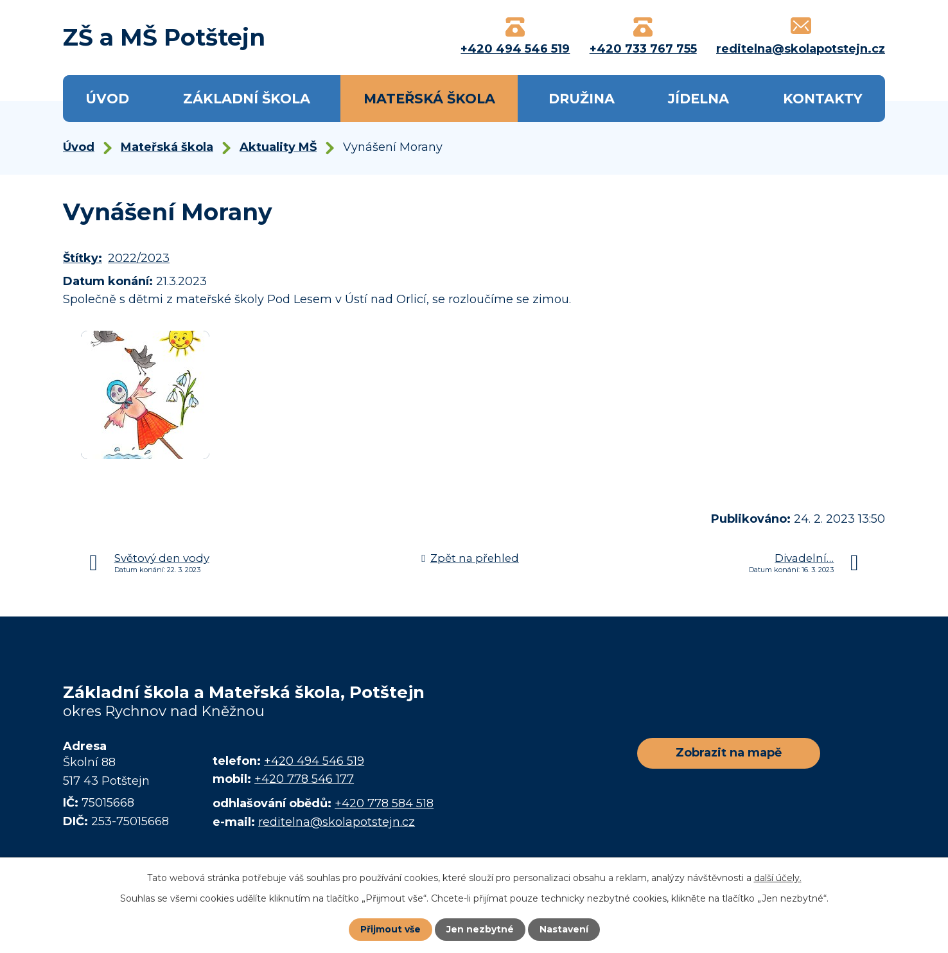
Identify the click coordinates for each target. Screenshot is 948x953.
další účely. (778, 878)
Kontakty (823, 99)
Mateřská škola (429, 99)
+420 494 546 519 (314, 761)
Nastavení (564, 929)
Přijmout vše (390, 929)
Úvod (107, 99)
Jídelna (698, 99)
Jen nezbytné (480, 929)
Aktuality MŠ (278, 147)
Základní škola (246, 99)
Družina (582, 99)
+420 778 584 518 (384, 803)
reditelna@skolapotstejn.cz (336, 822)
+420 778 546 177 (304, 779)
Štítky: (82, 258)
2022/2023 (139, 258)
